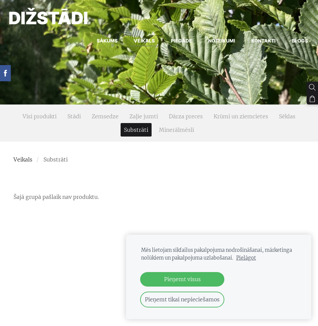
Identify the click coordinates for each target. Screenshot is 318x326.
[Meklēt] (312, 87)
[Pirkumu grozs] (312, 99)
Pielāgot (246, 258)
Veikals (22, 159)
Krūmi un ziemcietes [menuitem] (241, 116)
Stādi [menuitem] (74, 116)
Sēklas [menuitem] (287, 116)
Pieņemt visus (182, 279)
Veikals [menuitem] (139, 43)
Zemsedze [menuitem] (105, 116)
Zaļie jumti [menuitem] (143, 116)
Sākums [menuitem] (102, 43)
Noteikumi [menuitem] (216, 43)
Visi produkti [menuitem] (40, 116)
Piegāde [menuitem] (176, 43)
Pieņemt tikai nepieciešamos (182, 299)
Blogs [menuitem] (295, 43)
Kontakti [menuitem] (258, 43)
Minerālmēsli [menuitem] (176, 129)
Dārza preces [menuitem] (186, 116)
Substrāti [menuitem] (136, 129)
